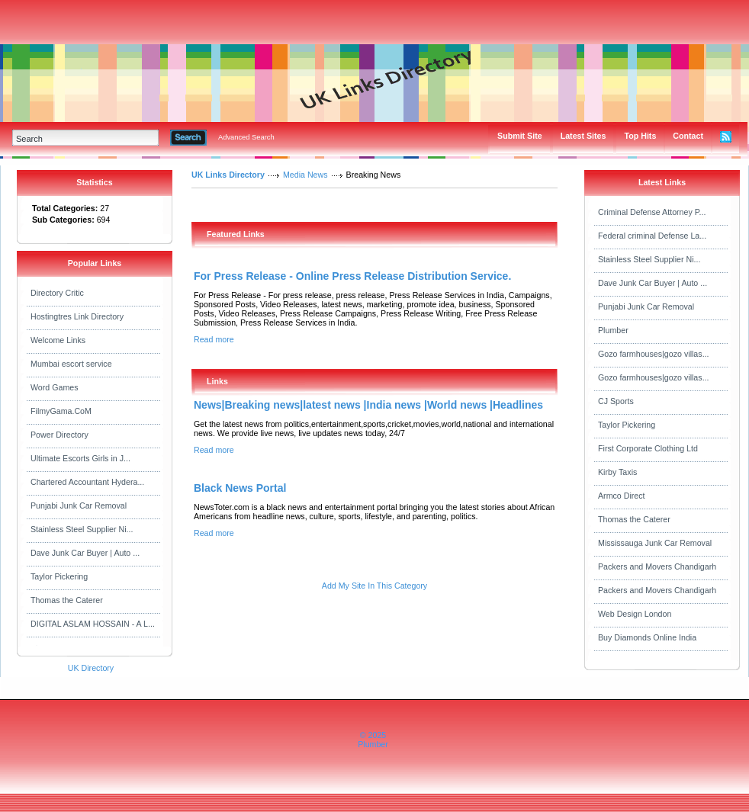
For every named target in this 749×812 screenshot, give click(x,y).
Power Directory (59, 434)
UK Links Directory (228, 174)
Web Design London (634, 613)
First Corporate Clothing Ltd (648, 448)
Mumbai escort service (71, 363)
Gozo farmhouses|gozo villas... (653, 353)
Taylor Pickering (59, 576)
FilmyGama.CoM (61, 411)
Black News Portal (240, 488)
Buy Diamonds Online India (647, 637)
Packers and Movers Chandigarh (657, 566)
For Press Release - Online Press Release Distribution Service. (352, 276)
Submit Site (519, 135)
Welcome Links (58, 340)
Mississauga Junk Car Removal (655, 542)
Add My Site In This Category (374, 585)
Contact (688, 135)
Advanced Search (246, 137)
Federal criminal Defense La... (652, 235)
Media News (305, 174)
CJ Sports (616, 401)
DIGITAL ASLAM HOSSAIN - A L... (93, 623)
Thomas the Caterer (67, 600)
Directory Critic (57, 292)
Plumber (613, 330)
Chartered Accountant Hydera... (87, 481)
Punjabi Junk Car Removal (79, 505)
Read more (214, 339)
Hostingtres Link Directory (77, 316)
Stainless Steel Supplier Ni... (82, 529)
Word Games (55, 387)
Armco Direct (621, 495)
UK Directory (91, 667)
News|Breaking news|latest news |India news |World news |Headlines (368, 405)
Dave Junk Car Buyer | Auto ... (85, 552)
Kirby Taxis (617, 472)
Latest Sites (583, 135)
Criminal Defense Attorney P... (652, 212)
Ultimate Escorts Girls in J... (80, 458)
